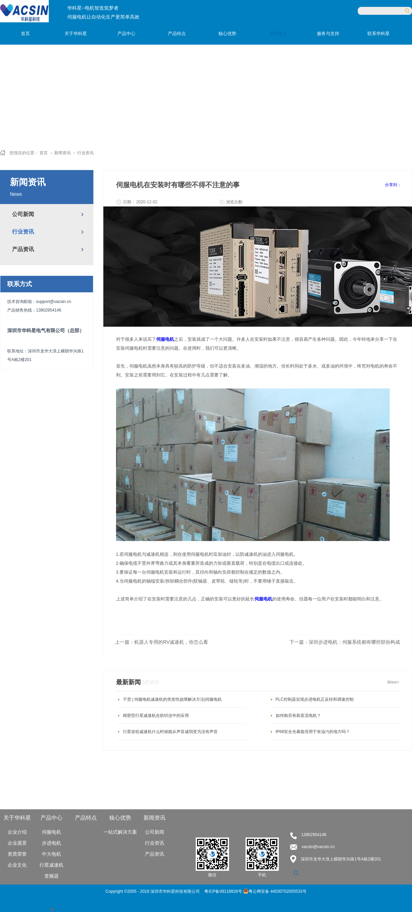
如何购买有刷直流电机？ (298, 715)
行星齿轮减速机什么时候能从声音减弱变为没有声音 (170, 731)
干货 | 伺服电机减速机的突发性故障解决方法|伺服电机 (172, 699)
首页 (25, 33)
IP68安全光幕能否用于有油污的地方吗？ (313, 731)
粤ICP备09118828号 (223, 891)
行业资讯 (85, 152)
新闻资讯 (62, 152)
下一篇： (344, 642)
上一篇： (161, 642)
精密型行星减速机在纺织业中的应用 (156, 715)
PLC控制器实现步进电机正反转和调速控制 (315, 699)
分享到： (393, 184)
